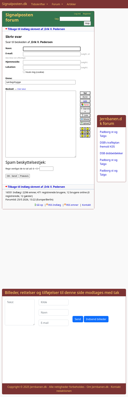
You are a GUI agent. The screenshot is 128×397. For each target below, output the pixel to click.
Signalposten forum (19, 17)
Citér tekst (21, 89)
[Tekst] (20, 312)
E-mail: (9, 53)
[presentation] (97, 305)
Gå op (39, 204)
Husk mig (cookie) (35, 72)
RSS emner (72, 204)
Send (78, 319)
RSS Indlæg (54, 204)
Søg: (57, 18)
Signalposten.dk (14, 4)
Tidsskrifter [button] (38, 4)
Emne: (9, 78)
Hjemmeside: (13, 61)
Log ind (77, 13)
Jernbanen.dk (38, 387)
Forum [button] (56, 4)
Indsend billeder (96, 319)
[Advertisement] (111, 61)
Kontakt (86, 204)
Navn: (9, 48)
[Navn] (53, 312)
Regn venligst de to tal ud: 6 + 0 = (23, 168)
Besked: (10, 88)
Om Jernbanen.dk (98, 387)
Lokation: (11, 66)
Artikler (71, 4)
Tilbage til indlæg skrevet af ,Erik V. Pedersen (36, 29)
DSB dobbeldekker (111, 153)
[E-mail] (53, 323)
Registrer (87, 13)
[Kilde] (53, 302)
